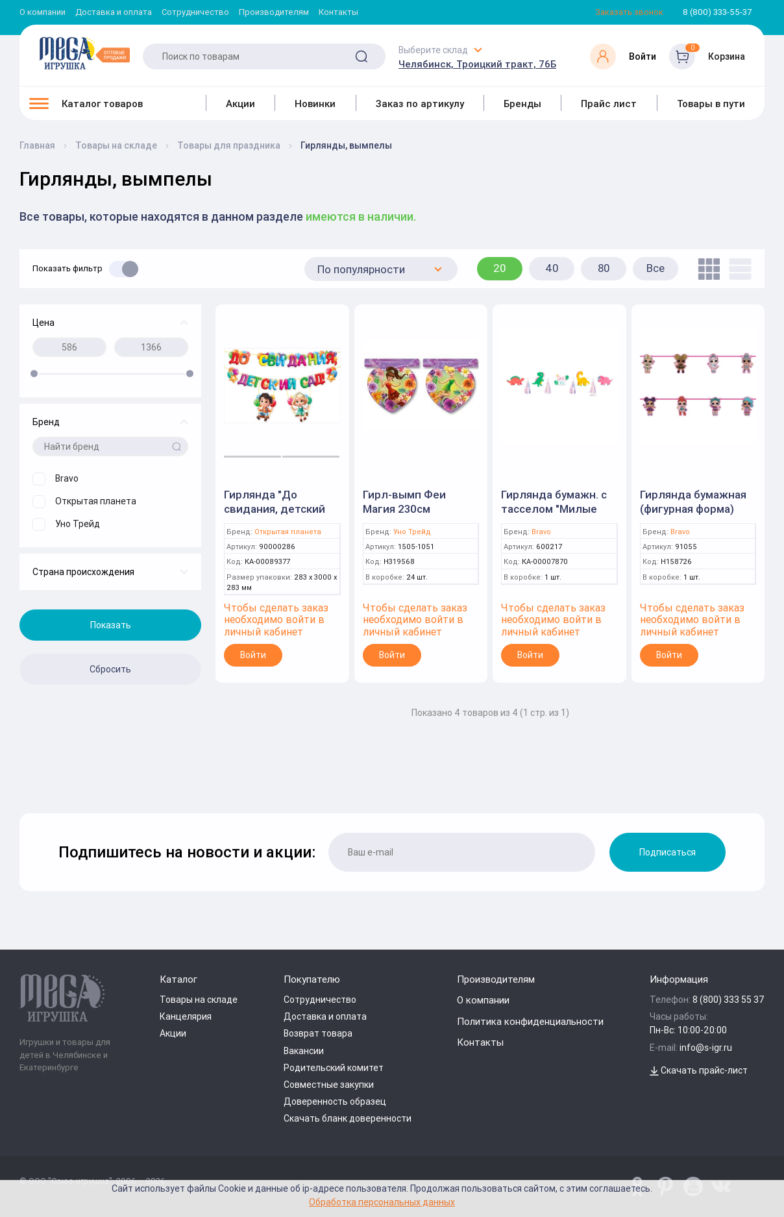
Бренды (522, 103)
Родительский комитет (334, 1068)
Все (655, 268)
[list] (737, 269)
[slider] (34, 373)
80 (604, 268)
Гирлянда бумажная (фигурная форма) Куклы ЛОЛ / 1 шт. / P (696, 508)
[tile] (705, 269)
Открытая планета (287, 532)
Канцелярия (186, 1016)
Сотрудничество (195, 13)
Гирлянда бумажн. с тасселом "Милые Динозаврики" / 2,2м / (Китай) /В (559, 516)
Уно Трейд (412, 532)
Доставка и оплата (113, 13)
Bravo (541, 532)
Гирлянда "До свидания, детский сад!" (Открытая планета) (274, 516)
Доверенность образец (335, 1101)
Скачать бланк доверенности (347, 1118)
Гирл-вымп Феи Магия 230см (404, 501)
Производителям (274, 13)
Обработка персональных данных (382, 1201)
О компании (42, 13)
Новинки (315, 103)
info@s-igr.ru (706, 1047)
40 (552, 268)
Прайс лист (609, 103)
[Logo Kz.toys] (84, 53)
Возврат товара (318, 1033)
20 (499, 268)
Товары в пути (711, 103)
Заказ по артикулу (420, 103)
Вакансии (304, 1051)
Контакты (338, 13)
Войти (253, 655)
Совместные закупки (329, 1084)
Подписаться (667, 852)
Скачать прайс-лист (699, 1070)
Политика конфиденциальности (530, 1021)
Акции (240, 103)
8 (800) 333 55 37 (728, 999)
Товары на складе (199, 999)
